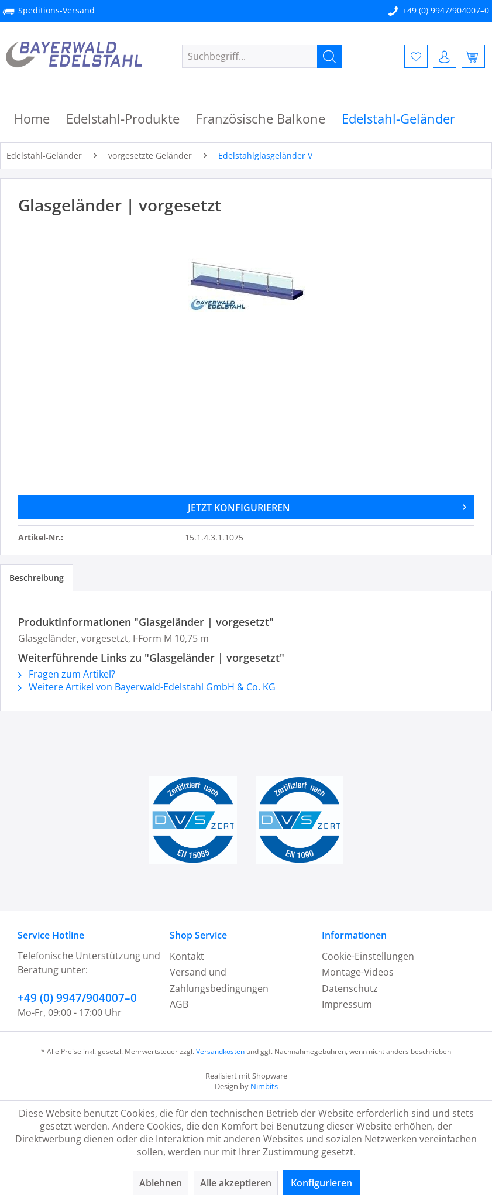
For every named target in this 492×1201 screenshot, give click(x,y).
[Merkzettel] (416, 56)
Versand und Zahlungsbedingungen (219, 980)
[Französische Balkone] (260, 118)
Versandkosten (220, 1051)
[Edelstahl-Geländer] (398, 118)
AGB (179, 1004)
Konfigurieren (321, 1182)
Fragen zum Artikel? (66, 674)
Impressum (347, 1004)
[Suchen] (329, 56)
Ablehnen (160, 1182)
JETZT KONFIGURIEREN (327, 506)
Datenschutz (350, 988)
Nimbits (264, 1086)
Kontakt (187, 956)
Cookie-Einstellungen (368, 956)
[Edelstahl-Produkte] (123, 118)
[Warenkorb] (473, 56)
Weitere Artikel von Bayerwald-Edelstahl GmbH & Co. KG (147, 686)
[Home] (32, 118)
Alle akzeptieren (235, 1182)
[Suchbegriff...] (262, 56)
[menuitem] (262, 56)
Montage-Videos (358, 972)
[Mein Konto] (444, 56)
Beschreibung (36, 577)
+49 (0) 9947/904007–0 (445, 10)
